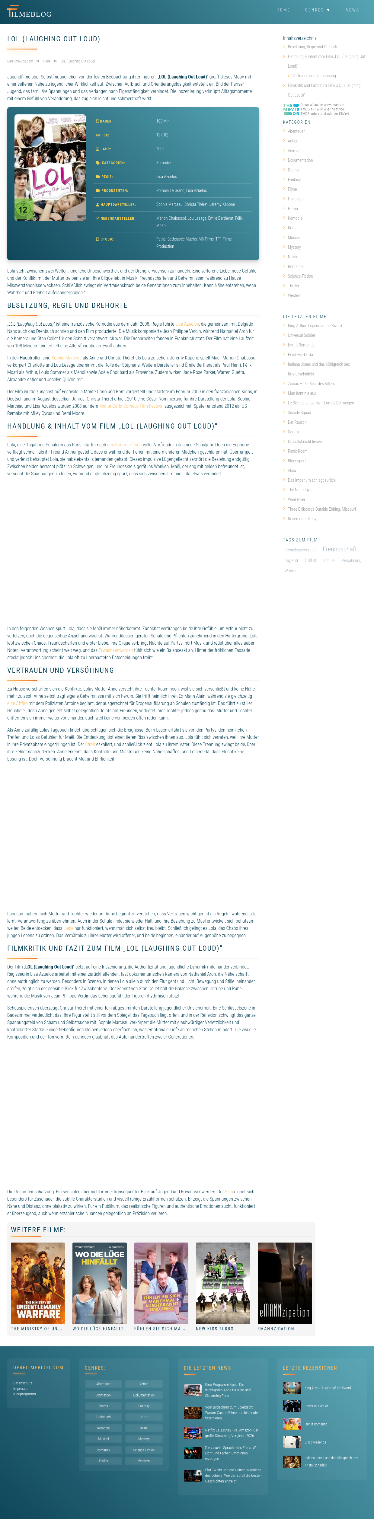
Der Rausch (295, 422)
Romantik (293, 266)
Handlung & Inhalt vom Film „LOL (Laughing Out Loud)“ (327, 61)
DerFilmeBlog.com (38, 1368)
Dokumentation (298, 160)
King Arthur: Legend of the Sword (312, 325)
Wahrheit (292, 570)
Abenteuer (294, 131)
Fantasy (292, 179)
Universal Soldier (299, 335)
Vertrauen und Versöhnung (314, 75)
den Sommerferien (124, 445)
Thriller (291, 285)
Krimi (290, 227)
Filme (290, 189)
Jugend (291, 560)
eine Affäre (17, 703)
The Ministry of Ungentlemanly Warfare (61, 1328)
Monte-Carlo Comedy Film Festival (131, 406)
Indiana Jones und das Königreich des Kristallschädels (316, 369)
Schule (328, 560)
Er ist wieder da (298, 354)
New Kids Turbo (215, 1328)
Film (229, 1192)
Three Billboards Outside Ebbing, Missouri (319, 509)
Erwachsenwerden (116, 650)
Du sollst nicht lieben (302, 441)
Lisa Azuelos (187, 324)
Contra (291, 431)
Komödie (163, 162)
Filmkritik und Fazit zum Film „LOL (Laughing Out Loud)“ (324, 90)
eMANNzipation (276, 1328)
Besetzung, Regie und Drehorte (313, 46)
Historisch (294, 198)
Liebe (68, 928)
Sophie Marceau (67, 358)
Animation (294, 150)
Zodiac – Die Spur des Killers (309, 383)
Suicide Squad (297, 412)
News (353, 10)
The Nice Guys (297, 489)
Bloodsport (294, 460)
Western (292, 295)
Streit (90, 744)
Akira (289, 470)
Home (283, 10)
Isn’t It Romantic (299, 345)
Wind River (294, 499)
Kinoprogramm (24, 1394)
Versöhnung (351, 560)
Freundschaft (340, 549)
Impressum (21, 1388)
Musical (292, 237)
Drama (291, 170)
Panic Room (295, 451)
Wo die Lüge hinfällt (98, 1328)
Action (291, 141)
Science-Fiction (298, 276)
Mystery (292, 247)
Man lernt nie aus (299, 393)
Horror (291, 208)
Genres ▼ (318, 10)
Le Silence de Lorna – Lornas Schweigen (318, 402)
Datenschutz (22, 1383)
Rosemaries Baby (299, 518)
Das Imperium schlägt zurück (309, 480)
